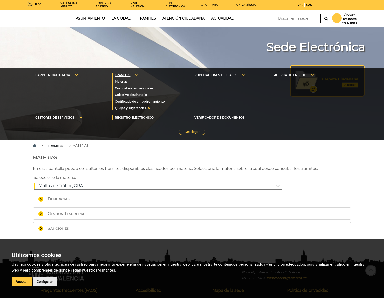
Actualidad (222, 18)
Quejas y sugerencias (130, 108)
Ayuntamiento (90, 18)
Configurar (45, 282)
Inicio (47, 17)
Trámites (147, 18)
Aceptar (22, 282)
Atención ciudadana (183, 18)
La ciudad (121, 18)
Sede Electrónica (315, 47)
